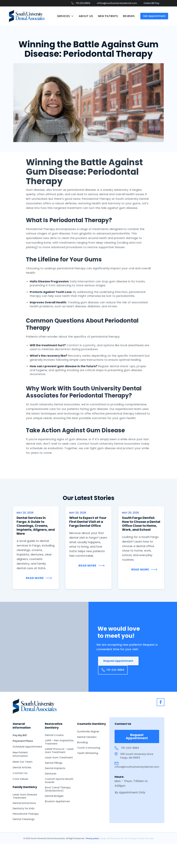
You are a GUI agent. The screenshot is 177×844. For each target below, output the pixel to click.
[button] (65, 16)
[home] (27, 16)
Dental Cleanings (24, 819)
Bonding (82, 742)
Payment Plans (23, 741)
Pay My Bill (20, 735)
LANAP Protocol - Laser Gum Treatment (59, 751)
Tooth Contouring (88, 747)
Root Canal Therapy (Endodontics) (58, 789)
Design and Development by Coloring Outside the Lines (126, 838)
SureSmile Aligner (88, 731)
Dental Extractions (24, 803)
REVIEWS (129, 16)
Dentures (50, 773)
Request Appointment (118, 661)
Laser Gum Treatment (59, 757)
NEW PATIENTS (108, 16)
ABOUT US (86, 16)
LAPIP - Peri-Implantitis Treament (59, 742)
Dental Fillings (53, 763)
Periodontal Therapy (26, 813)
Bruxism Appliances (57, 801)
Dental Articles (22, 767)
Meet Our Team (22, 762)
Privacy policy (92, 838)
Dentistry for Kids (23, 808)
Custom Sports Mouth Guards (59, 780)
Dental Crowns (54, 735)
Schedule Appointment (27, 746)
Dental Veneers (87, 737)
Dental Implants (55, 768)
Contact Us (20, 773)
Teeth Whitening (87, 753)
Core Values (20, 779)
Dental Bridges (54, 796)
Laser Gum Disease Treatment (25, 796)
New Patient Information (20, 754)
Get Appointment (154, 16)
